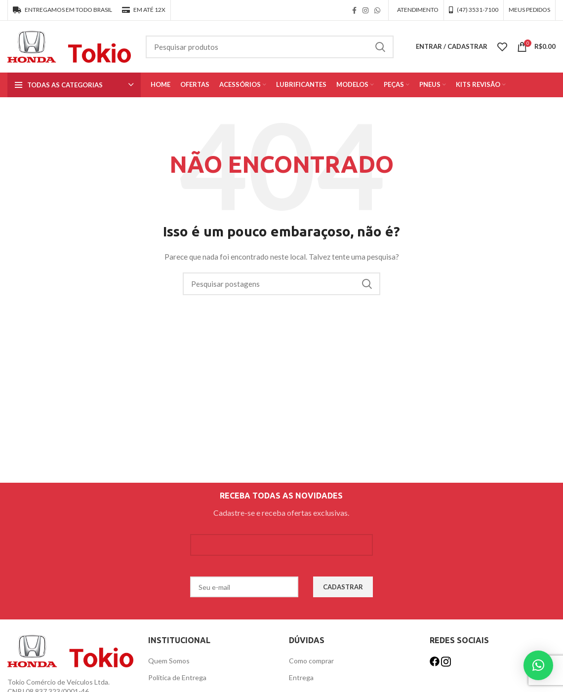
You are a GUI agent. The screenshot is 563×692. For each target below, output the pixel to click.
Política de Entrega (177, 677)
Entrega (301, 677)
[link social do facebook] (354, 10)
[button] (538, 665)
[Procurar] (270, 47)
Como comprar (311, 660)
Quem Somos (169, 660)
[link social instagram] (365, 10)
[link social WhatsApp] (377, 10)
